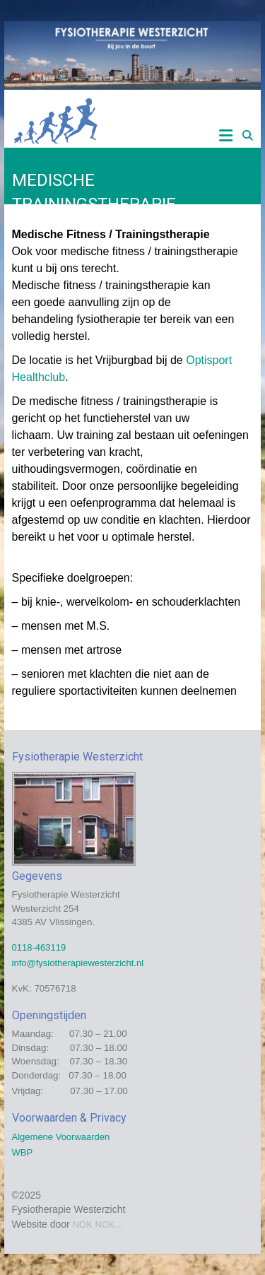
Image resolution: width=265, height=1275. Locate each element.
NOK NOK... (98, 1224)
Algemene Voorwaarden (61, 1137)
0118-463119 (39, 947)
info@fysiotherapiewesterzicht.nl (78, 963)
